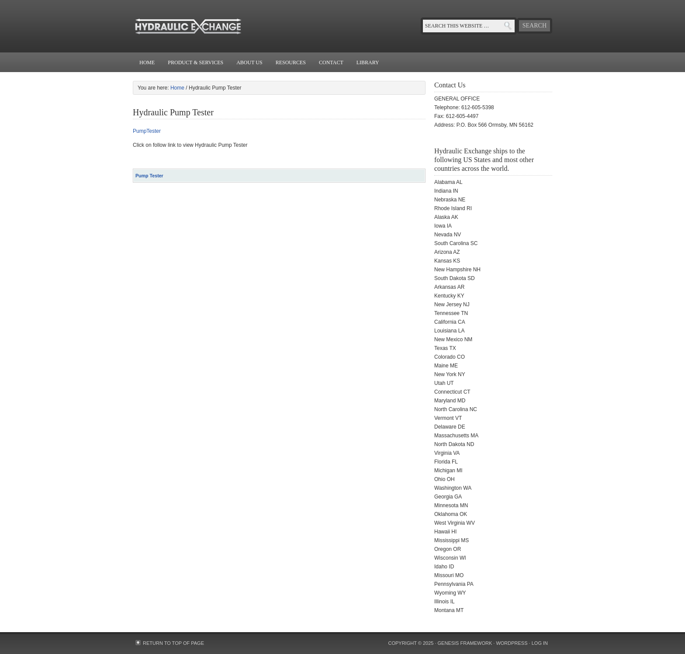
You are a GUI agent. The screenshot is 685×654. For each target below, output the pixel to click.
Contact (331, 62)
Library (367, 62)
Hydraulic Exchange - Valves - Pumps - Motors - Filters (220, 26)
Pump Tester (149, 175)
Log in (540, 643)
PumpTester (147, 131)
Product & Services (195, 62)
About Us (249, 62)
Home (147, 62)
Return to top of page (173, 643)
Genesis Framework (465, 643)
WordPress (511, 643)
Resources (291, 62)
